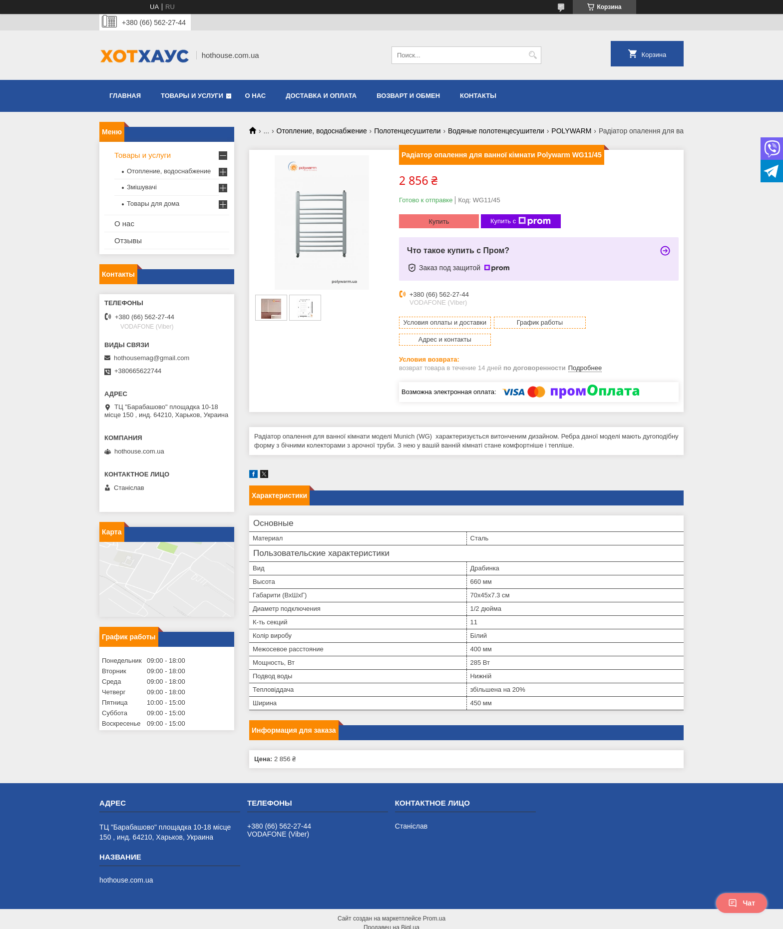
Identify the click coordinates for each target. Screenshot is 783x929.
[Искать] (532, 55)
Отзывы (128, 240)
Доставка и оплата (321, 95)
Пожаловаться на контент (370, 919)
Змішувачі (142, 187)
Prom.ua (434, 901)
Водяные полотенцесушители (496, 131)
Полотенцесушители (407, 131)
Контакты (478, 95)
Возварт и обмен (408, 95)
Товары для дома (153, 203)
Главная (125, 95)
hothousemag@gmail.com (151, 358)
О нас (255, 95)
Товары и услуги (192, 95)
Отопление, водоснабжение (322, 131)
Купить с (520, 221)
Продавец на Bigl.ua (391, 910)
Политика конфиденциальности (455, 919)
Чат (741, 903)
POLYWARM (571, 131)
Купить (438, 221)
